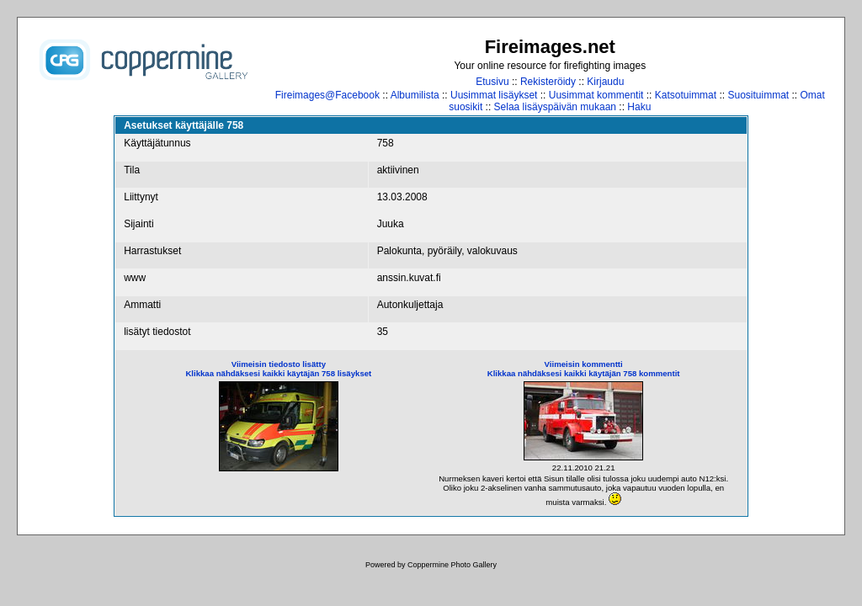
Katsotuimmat (685, 95)
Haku (639, 107)
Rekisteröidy (548, 82)
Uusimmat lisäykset (493, 95)
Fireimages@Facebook (327, 95)
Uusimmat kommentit (596, 95)
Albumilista (415, 95)
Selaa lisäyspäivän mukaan (555, 107)
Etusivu (492, 82)
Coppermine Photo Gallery (452, 565)
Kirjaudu (605, 82)
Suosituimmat (758, 95)
